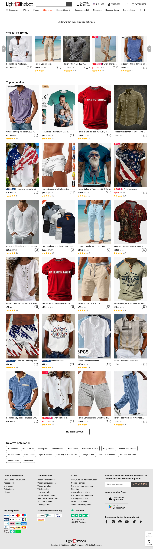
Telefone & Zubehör (107, 454)
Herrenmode (13, 449)
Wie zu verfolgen (44, 486)
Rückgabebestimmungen (82, 495)
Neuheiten (97, 10)
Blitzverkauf (48, 10)
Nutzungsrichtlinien (79, 498)
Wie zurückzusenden (46, 483)
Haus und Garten (112, 10)
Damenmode (57, 449)
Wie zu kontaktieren (46, 480)
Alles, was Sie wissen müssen (84, 480)
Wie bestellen (43, 489)
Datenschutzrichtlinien (80, 492)
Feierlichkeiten (13, 460)
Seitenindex (29, 460)
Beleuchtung (29, 454)
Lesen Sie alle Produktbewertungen (46, 493)
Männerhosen (28, 449)
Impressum (8, 486)
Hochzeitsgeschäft (81, 10)
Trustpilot (77, 510)
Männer (26, 10)
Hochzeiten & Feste (90, 449)
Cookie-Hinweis (78, 483)
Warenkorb (149, 535)
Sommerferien (129, 10)
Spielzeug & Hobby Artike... (67, 454)
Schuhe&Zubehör (63, 10)
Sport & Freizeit (45, 454)
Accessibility (9, 483)
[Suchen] (51, 4)
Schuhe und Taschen (127, 449)
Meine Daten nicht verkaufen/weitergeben (81, 503)
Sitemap (7, 492)
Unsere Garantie (44, 501)
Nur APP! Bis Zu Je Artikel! (84, 4)
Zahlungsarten (43, 505)
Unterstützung (149, 544)
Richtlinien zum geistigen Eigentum (82, 487)
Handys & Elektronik (128, 454)
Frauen (36, 10)
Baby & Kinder (109, 449)
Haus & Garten (14, 454)
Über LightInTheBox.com (14, 480)
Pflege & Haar (88, 454)
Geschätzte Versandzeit (47, 498)
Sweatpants (43, 449)
